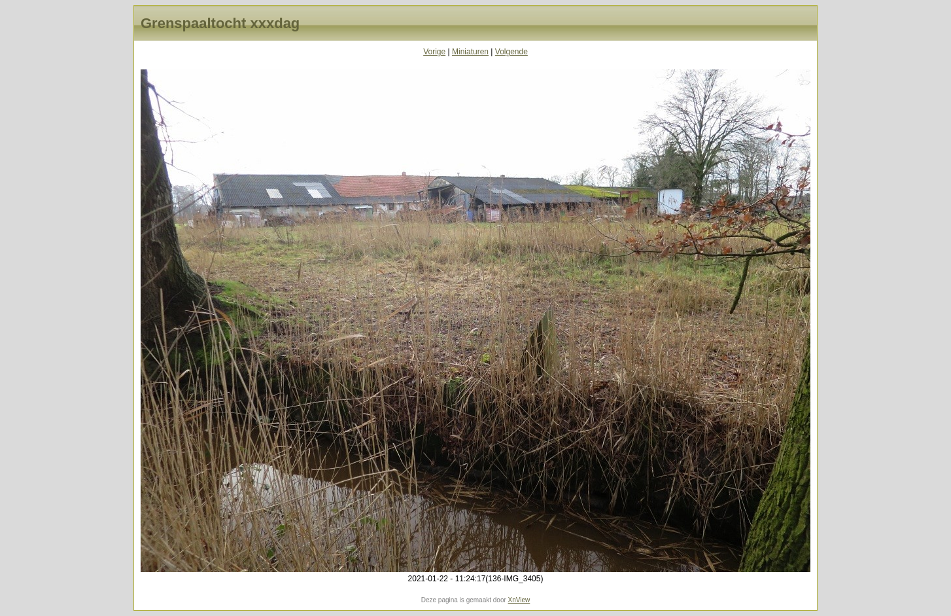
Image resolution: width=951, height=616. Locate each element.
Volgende (511, 51)
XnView (519, 600)
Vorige (434, 51)
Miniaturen (470, 51)
